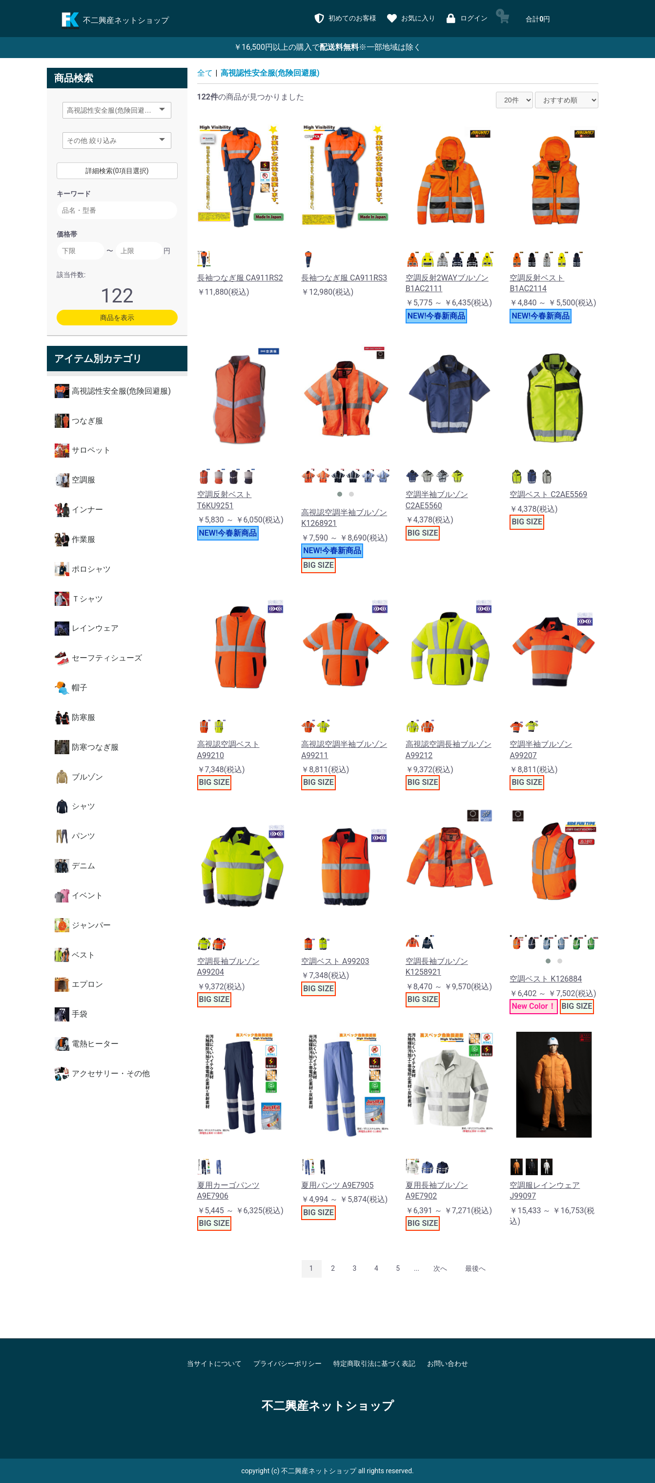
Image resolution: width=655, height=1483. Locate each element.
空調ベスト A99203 (335, 961)
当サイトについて (214, 1363)
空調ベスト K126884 (546, 978)
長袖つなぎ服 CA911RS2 (240, 277)
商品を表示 (117, 317)
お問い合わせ (447, 1363)
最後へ (475, 1268)
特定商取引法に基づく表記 (374, 1363)
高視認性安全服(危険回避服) (270, 73)
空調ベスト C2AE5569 (548, 494)
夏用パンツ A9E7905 (337, 1185)
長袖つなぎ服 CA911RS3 (344, 277)
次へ (440, 1268)
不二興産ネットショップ (328, 1406)
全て (205, 73)
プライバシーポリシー (287, 1363)
